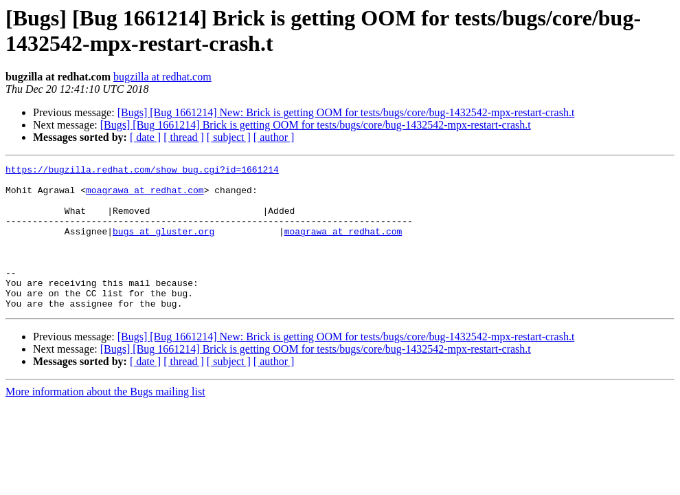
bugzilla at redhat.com (162, 76)
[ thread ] (183, 137)
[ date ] (145, 137)
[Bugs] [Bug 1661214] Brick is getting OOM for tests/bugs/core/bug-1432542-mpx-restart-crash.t (315, 125)
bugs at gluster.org (163, 245)
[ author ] (274, 137)
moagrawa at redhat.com (145, 196)
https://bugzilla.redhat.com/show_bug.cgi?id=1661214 (142, 171)
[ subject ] (229, 137)
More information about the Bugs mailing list (105, 420)
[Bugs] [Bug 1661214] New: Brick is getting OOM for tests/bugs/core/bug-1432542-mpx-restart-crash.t (346, 112)
